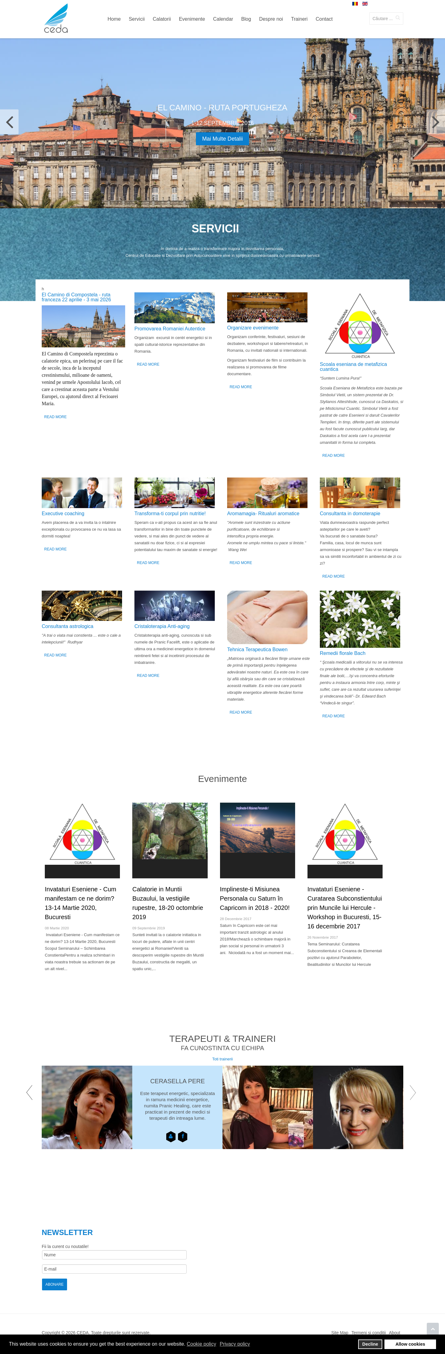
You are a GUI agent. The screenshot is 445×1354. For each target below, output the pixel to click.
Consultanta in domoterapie (350, 513)
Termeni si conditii (368, 1332)
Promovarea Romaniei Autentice (169, 328)
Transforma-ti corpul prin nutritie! (170, 513)
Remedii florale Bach (343, 653)
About (394, 1332)
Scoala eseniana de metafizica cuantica (353, 367)
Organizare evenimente (252, 327)
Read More (55, 417)
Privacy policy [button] (235, 1344)
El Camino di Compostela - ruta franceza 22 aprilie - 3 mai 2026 (76, 297)
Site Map (339, 1332)
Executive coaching (63, 513)
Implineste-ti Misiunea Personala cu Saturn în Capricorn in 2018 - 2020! (255, 898)
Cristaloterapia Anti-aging (162, 626)
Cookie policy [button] (201, 1344)
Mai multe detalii (222, 139)
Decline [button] (370, 1344)
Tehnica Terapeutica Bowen (257, 649)
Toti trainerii (222, 1059)
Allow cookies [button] (410, 1344)
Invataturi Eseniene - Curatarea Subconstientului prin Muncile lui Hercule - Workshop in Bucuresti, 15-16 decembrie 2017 (344, 908)
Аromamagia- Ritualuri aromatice (263, 513)
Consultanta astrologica (67, 626)
